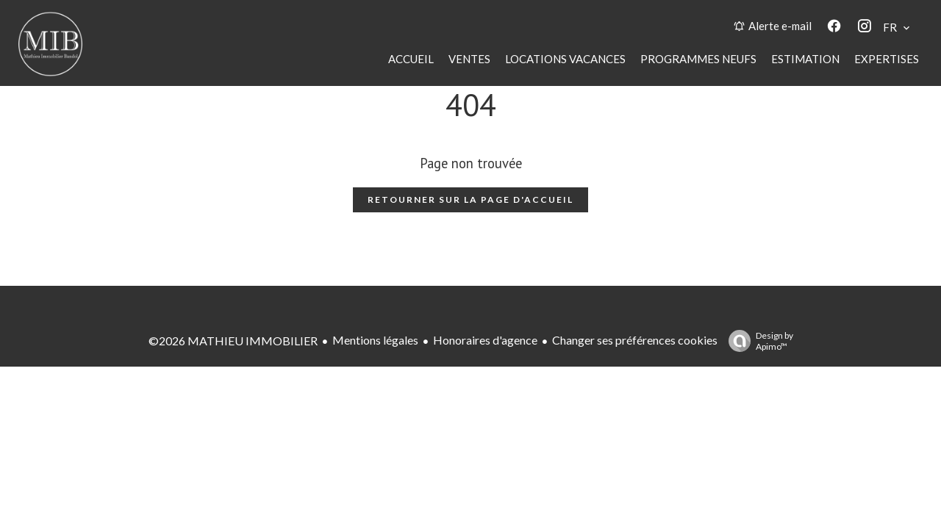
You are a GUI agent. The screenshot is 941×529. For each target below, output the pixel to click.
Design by (757, 341)
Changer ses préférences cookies (635, 340)
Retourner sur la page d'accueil (470, 199)
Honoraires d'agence (485, 340)
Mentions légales (375, 340)
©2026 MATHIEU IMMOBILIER (233, 341)
